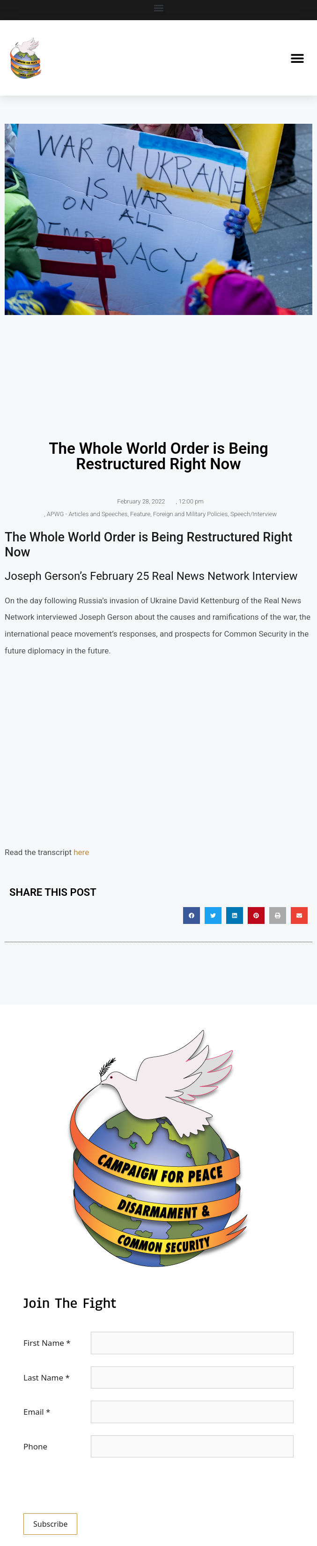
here (81, 852)
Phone (35, 1446)
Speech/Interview (253, 514)
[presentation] (94, 1488)
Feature (140, 514)
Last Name (46, 1377)
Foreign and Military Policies (190, 514)
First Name (47, 1342)
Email (36, 1411)
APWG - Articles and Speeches (87, 514)
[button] (158, 7)
